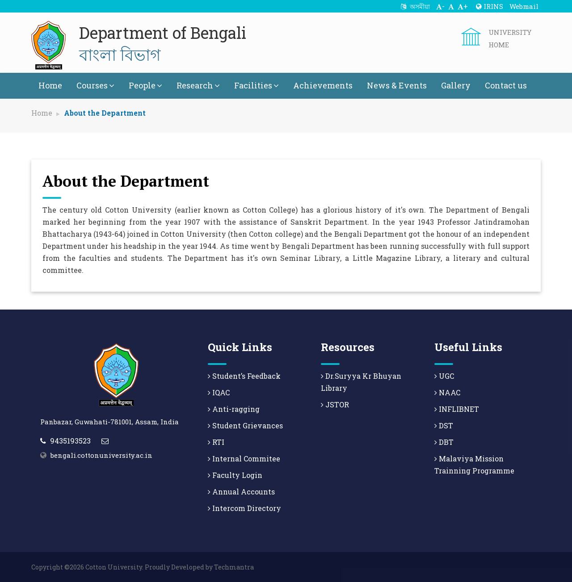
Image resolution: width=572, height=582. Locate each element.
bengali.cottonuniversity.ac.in (101, 455)
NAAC (447, 392)
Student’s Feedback (244, 376)
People (145, 85)
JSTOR (335, 404)
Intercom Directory (244, 508)
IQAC (219, 392)
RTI (216, 442)
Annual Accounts (241, 491)
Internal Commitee (244, 458)
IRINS (489, 6)
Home (50, 85)
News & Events (397, 85)
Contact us (506, 85)
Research (198, 85)
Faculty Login (235, 475)
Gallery (456, 85)
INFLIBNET (456, 409)
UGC (444, 376)
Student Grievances (245, 425)
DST (443, 425)
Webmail (523, 6)
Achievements (323, 85)
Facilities (256, 85)
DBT (444, 442)
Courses (95, 85)
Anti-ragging (234, 409)
